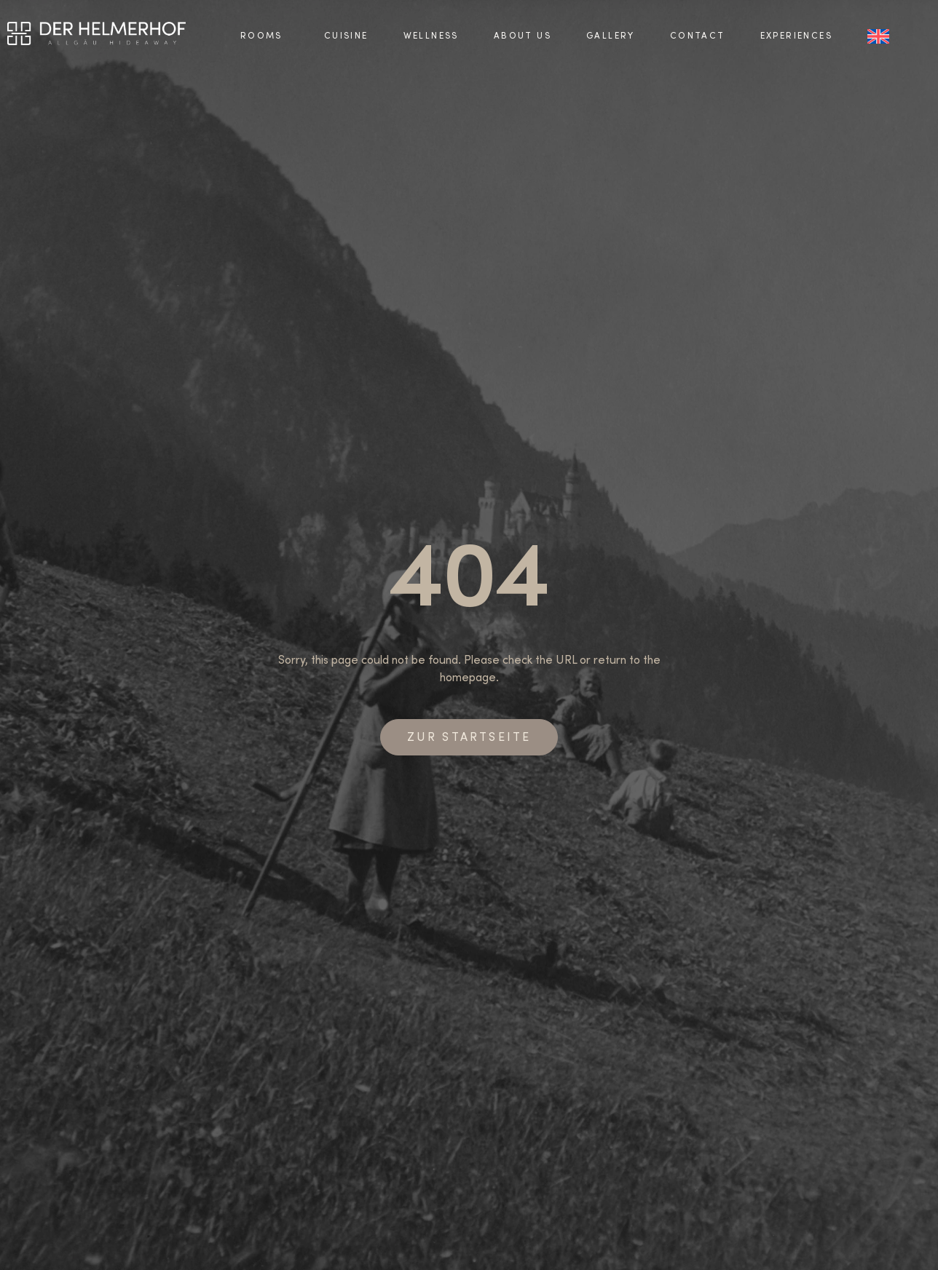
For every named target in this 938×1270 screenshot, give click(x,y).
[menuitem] (881, 36)
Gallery (610, 36)
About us (522, 36)
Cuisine (346, 36)
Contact (697, 36)
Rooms (261, 36)
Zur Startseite (469, 737)
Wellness (431, 36)
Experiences (796, 36)
